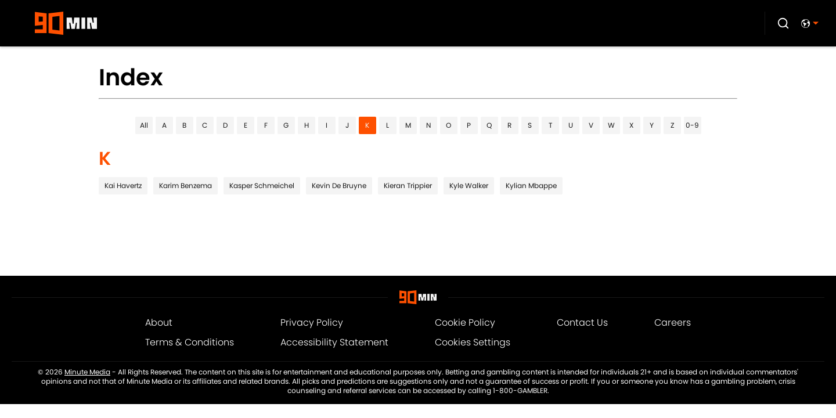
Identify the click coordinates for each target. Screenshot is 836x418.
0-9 (692, 125)
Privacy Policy (311, 322)
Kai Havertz (123, 185)
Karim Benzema (185, 185)
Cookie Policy (465, 322)
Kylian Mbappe (531, 185)
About (158, 322)
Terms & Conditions (189, 342)
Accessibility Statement (334, 342)
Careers (672, 322)
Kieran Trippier (408, 185)
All (144, 125)
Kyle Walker (468, 185)
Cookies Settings (472, 342)
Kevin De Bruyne (339, 185)
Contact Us (582, 322)
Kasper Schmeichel (261, 185)
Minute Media (87, 372)
